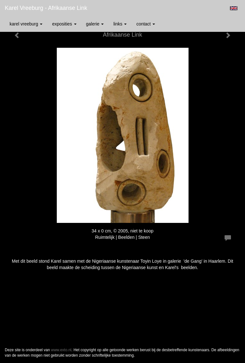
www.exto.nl (61, 350)
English (233, 8)
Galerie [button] (95, 23)
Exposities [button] (64, 23)
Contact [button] (145, 23)
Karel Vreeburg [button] (26, 23)
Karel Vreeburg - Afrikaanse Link (46, 8)
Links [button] (120, 23)
